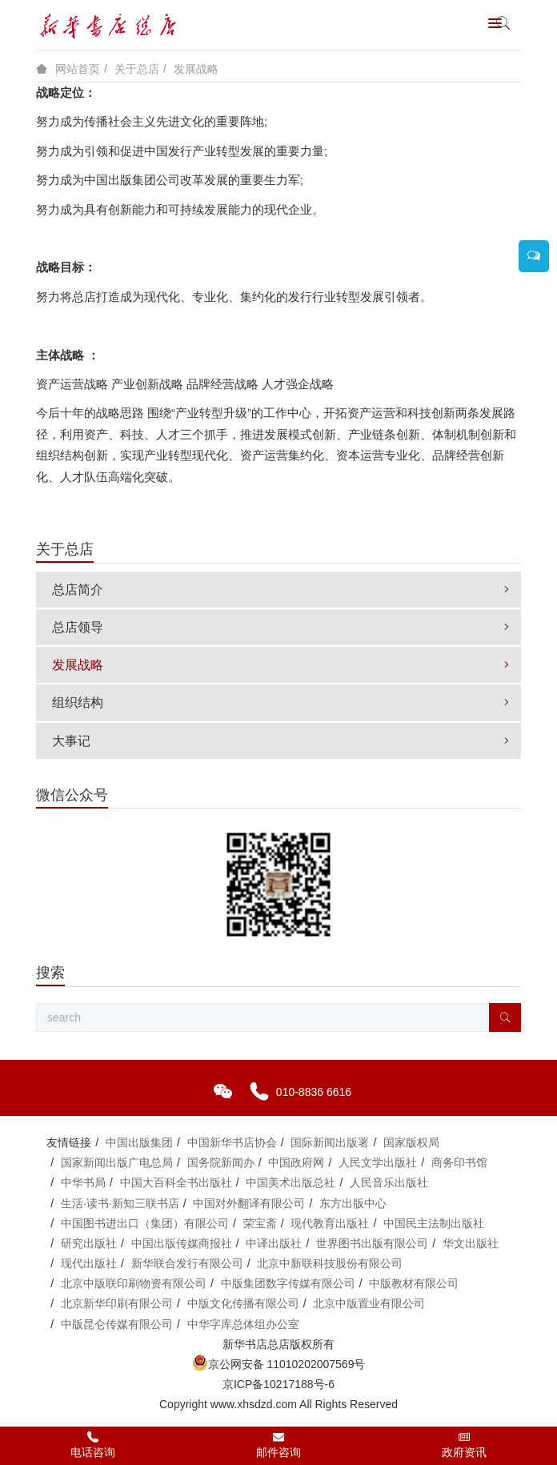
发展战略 (196, 68)
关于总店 (136, 68)
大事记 (282, 741)
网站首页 (77, 68)
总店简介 (282, 590)
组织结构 (282, 702)
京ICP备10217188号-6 (278, 1384)
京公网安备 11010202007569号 (279, 1364)
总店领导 (282, 627)
